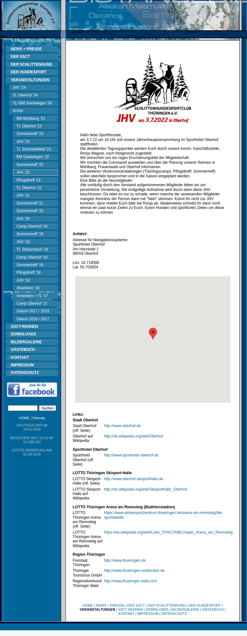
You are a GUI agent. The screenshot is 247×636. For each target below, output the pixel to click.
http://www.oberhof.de (122, 426)
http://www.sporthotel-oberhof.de (131, 455)
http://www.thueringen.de (125, 560)
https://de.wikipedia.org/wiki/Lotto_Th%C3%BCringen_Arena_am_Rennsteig (168, 532)
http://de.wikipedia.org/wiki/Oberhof (133, 436)
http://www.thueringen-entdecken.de (134, 570)
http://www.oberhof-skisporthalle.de (133, 479)
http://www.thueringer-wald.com (130, 581)
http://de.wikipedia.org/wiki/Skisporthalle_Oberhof (145, 489)
